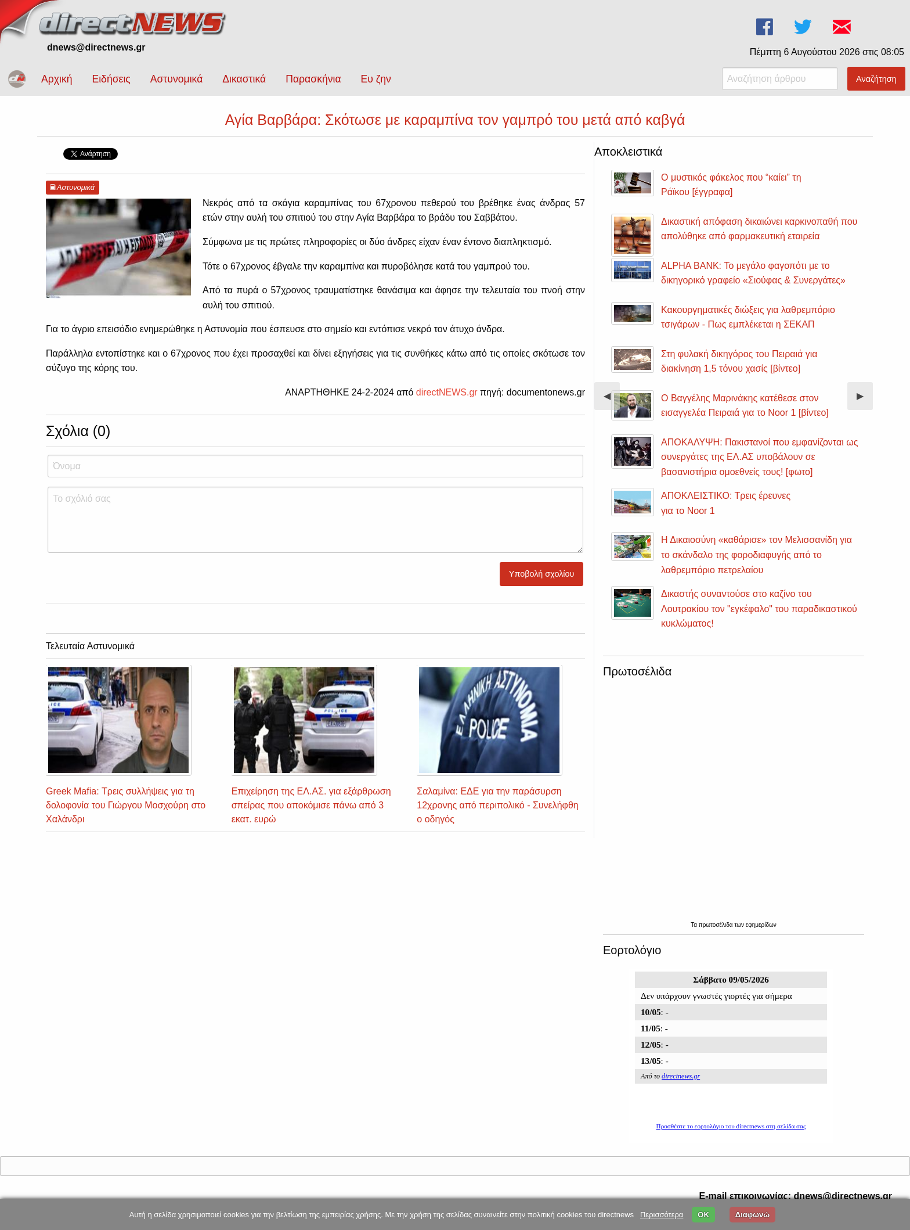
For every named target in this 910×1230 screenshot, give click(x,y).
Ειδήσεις (111, 79)
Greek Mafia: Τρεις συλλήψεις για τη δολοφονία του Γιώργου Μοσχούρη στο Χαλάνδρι (125, 805)
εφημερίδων (761, 925)
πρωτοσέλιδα (717, 925)
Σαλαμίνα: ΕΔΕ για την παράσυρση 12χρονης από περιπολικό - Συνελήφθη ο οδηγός (497, 805)
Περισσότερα (661, 1214)
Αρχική (56, 79)
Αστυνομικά (176, 79)
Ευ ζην (376, 79)
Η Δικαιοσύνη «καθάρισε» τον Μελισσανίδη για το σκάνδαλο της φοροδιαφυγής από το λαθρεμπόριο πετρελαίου (756, 554)
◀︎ (612, 400)
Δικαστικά (244, 79)
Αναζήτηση (876, 79)
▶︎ (865, 400)
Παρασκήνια (313, 79)
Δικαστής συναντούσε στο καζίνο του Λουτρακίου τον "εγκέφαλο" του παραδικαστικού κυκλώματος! (759, 608)
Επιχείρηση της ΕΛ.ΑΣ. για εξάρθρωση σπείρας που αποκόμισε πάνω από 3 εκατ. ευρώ (311, 805)
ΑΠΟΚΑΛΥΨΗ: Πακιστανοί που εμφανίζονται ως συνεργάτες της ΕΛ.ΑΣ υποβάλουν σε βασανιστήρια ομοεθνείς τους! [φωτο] (759, 457)
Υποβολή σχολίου (542, 573)
